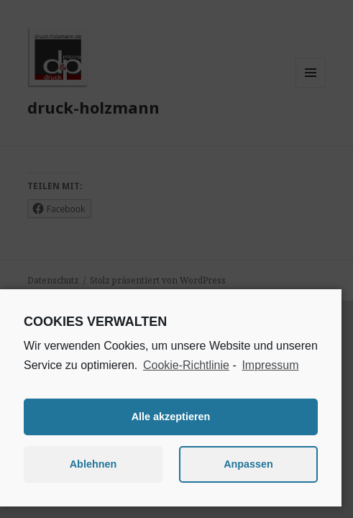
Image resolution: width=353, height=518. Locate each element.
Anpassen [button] (248, 464)
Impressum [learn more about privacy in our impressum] (270, 365)
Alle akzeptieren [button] (171, 416)
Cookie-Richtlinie (186, 365)
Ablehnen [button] (93, 464)
